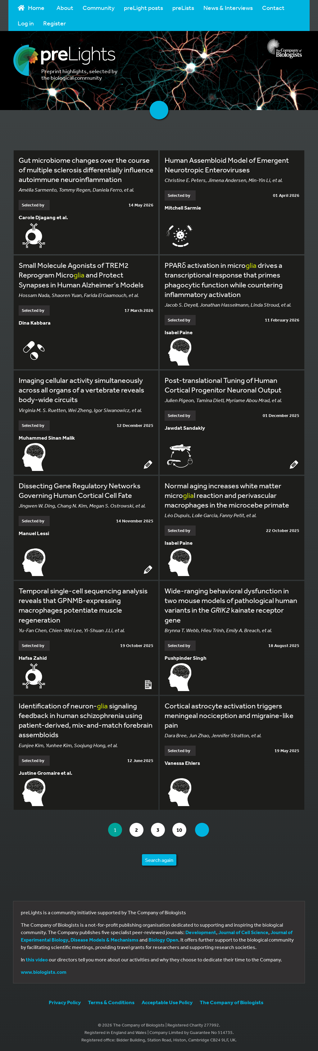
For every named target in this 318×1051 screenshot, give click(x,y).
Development (200, 932)
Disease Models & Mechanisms (104, 940)
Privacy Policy (65, 1002)
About (65, 7)
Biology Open (163, 940)
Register (54, 23)
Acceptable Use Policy (167, 1002)
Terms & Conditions (111, 1002)
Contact (273, 7)
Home (31, 7)
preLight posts (143, 7)
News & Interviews (228, 7)
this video (37, 959)
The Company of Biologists (231, 1002)
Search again (159, 860)
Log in (26, 23)
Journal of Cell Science (243, 932)
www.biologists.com (43, 972)
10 (181, 830)
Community (99, 7)
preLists (183, 7)
